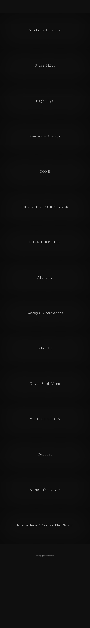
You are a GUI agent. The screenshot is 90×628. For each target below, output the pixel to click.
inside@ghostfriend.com (45, 627)
